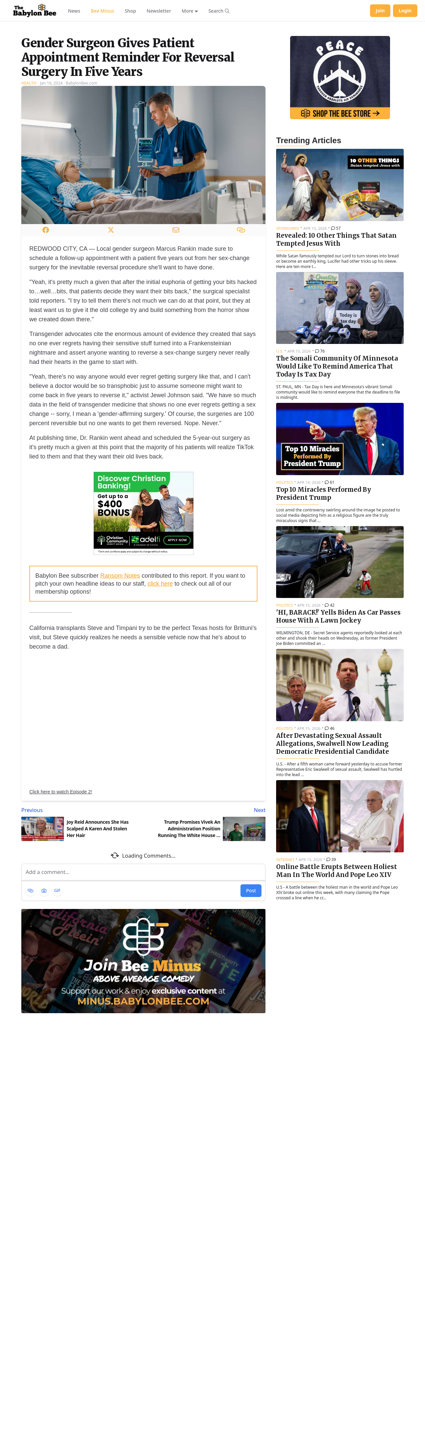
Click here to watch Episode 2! (60, 875)
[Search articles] (219, 10)
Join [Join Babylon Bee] (380, 10)
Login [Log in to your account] (405, 10)
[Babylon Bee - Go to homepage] (35, 10)
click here (160, 667)
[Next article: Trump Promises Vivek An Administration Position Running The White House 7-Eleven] (206, 893)
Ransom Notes (120, 659)
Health (28, 166)
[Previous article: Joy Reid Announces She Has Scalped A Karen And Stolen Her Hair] (81, 893)
